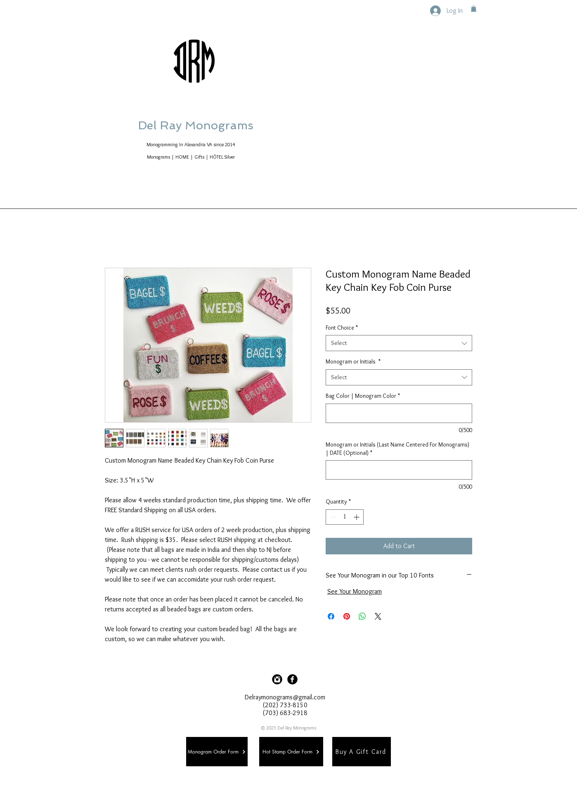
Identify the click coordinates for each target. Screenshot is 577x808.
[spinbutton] (344, 517)
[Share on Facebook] (331, 616)
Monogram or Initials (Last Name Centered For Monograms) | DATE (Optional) (397, 448)
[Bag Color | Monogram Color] (399, 413)
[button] (473, 8)
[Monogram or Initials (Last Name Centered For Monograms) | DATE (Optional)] (399, 470)
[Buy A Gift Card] (361, 751)
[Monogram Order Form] (217, 751)
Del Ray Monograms (222, 125)
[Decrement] (332, 517)
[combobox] (399, 343)
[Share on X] (378, 616)
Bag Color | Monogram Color (363, 395)
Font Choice (342, 327)
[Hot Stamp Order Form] (291, 751)
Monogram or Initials (353, 361)
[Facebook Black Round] (292, 679)
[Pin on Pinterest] (347, 616)
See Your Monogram (354, 591)
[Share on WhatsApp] (362, 616)
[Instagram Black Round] (277, 679)
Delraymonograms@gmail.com (285, 697)
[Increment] (357, 517)
